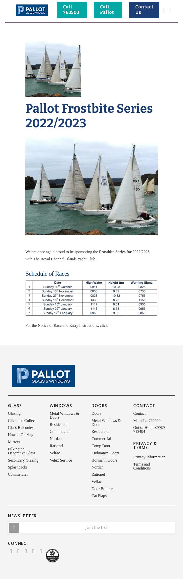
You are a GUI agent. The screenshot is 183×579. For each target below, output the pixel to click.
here (112, 325)
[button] (166, 10)
